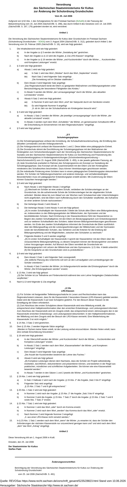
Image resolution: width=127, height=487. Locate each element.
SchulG (80, 21)
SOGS (41, 41)
